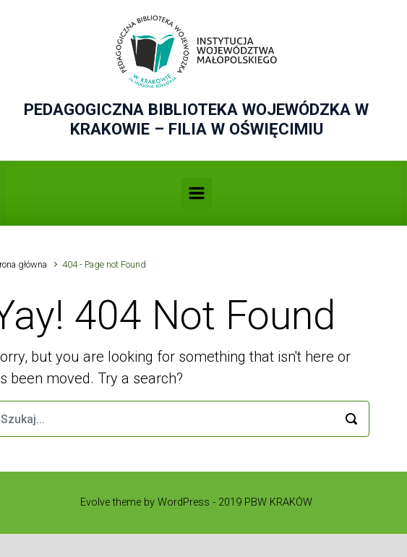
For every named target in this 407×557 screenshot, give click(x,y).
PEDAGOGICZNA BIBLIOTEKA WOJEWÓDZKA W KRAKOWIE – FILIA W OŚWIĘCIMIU (196, 119)
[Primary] (196, 193)
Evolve (95, 502)
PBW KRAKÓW (278, 502)
